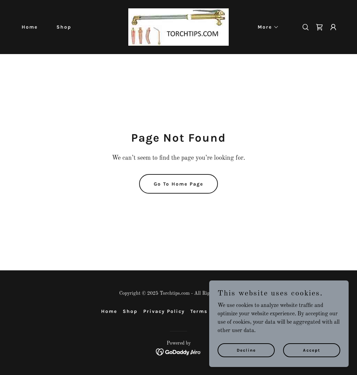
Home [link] (30, 27)
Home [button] (109, 311)
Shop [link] (63, 27)
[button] (266, 27)
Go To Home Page (178, 184)
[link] (178, 27)
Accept (311, 349)
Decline (246, 349)
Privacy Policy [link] (164, 311)
